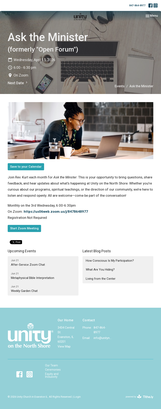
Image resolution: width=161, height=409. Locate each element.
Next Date (18, 82)
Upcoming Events (22, 251)
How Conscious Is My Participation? (110, 260)
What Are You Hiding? (100, 269)
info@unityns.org (103, 338)
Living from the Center (100, 279)
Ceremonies (53, 369)
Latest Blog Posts (97, 251)
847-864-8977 (137, 5)
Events (120, 86)
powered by (139, 396)
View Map (64, 346)
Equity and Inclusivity (51, 375)
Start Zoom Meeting (24, 228)
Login (77, 396)
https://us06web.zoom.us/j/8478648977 (56, 211)
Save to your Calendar (26, 166)
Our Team (51, 365)
